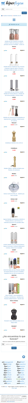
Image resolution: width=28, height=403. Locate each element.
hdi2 (6, 386)
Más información (11, 401)
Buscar (24, 12)
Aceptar (24, 396)
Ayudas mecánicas (7, 15)
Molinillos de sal (17, 15)
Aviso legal (14, 388)
